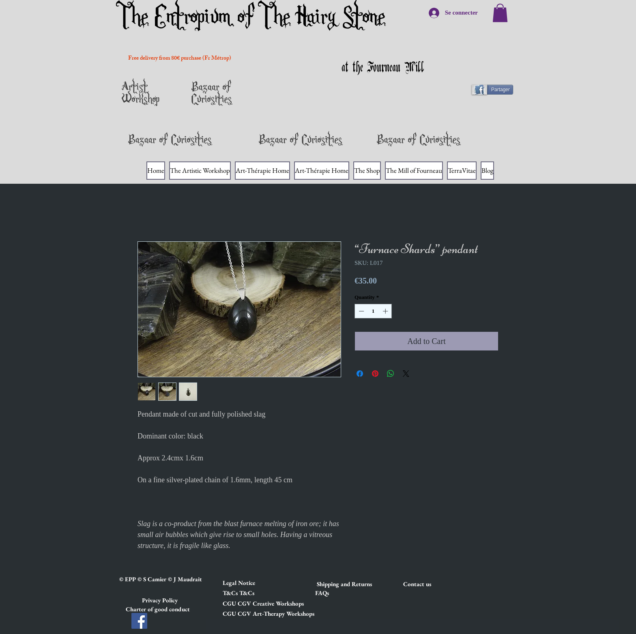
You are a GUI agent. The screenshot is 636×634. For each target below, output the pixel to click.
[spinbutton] (373, 311)
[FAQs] (322, 593)
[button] (251, 582)
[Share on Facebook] (360, 373)
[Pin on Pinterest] (375, 373)
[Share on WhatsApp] (390, 373)
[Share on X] (406, 373)
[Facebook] (139, 621)
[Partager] (496, 90)
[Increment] (386, 311)
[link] (500, 13)
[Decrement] (360, 311)
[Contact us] (432, 584)
